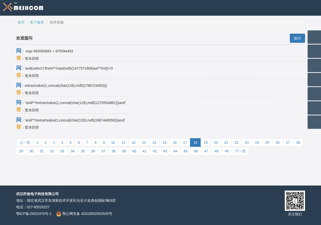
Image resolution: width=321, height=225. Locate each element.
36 (93, 151)
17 (185, 142)
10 (113, 142)
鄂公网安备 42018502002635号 (84, 214)
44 (175, 151)
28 (298, 142)
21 (226, 142)
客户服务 (37, 22)
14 (154, 142)
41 (144, 151)
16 (175, 142)
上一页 (25, 142)
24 (257, 142)
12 (134, 142)
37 (103, 151)
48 (216, 151)
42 (155, 151)
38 (114, 151)
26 (278, 142)
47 (206, 151)
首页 (21, 22)
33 (62, 151)
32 (52, 151)
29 (21, 151)
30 (31, 151)
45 (186, 151)
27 (288, 142)
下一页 (240, 151)
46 (196, 151)
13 (144, 142)
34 (72, 151)
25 (267, 142)
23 (247, 142)
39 (124, 151)
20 (216, 142)
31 (42, 151)
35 (83, 151)
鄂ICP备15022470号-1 (34, 214)
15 (165, 142)
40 (134, 151)
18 (195, 142)
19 (206, 142)
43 (165, 151)
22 (237, 142)
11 (123, 142)
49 (227, 151)
